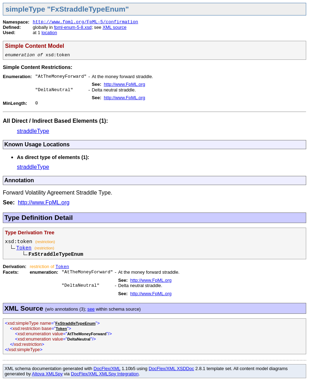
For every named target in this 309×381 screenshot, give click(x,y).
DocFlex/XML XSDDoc (171, 368)
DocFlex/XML (107, 368)
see (91, 309)
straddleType (33, 131)
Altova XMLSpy (47, 373)
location (49, 32)
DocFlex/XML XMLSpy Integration (105, 373)
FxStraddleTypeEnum (75, 323)
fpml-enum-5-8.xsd (73, 27)
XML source (114, 27)
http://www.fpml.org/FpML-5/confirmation (85, 22)
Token (23, 248)
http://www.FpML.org (124, 84)
